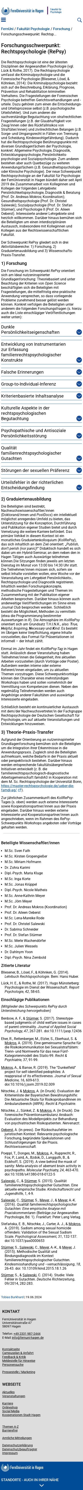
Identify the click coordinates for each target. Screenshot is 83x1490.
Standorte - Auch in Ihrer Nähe (30, 1482)
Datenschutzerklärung (17, 1445)
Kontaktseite (11, 1349)
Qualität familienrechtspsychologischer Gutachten (36, 453)
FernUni (7, 29)
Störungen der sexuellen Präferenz (35, 470)
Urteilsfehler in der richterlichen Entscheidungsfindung (36, 485)
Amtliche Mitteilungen (17, 1438)
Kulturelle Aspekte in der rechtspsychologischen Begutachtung (36, 413)
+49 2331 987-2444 (27, 1333)
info (14, 1337)
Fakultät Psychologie (33, 29)
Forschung (61, 29)
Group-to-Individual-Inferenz (28, 384)
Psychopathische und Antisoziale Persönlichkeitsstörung (36, 433)
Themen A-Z (10, 1426)
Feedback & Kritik (14, 1357)
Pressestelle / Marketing (18, 1372)
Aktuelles (8, 1392)
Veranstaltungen (13, 1396)
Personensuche (12, 1364)
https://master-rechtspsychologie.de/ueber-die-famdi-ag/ (37, 788)
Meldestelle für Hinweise (18, 1360)
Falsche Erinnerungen (22, 372)
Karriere (7, 1403)
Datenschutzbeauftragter (19, 1449)
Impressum (10, 1453)
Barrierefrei (9, 1430)
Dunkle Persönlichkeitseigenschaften (36, 329)
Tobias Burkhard (12, 1297)
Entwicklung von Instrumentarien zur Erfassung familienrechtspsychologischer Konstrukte (36, 352)
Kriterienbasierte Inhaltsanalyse (32, 396)
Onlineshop (10, 1407)
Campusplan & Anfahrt (18, 1353)
